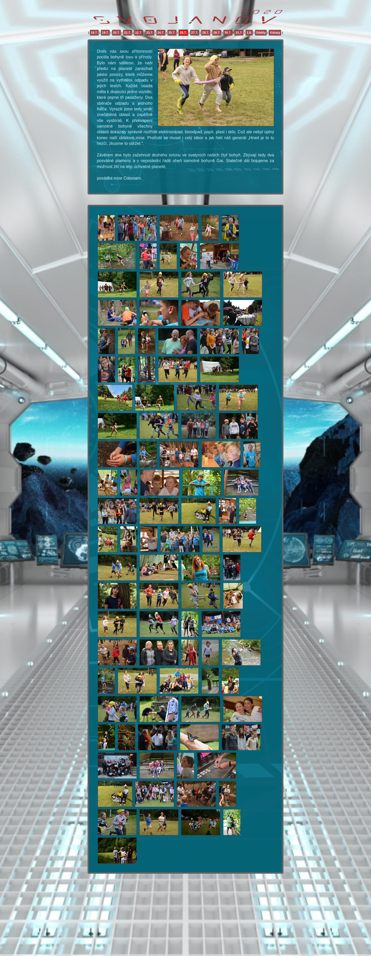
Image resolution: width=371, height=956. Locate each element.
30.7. (227, 32)
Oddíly (261, 32)
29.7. (216, 32)
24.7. (160, 32)
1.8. (249, 32)
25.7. (171, 32)
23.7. (149, 32)
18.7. (94, 32)
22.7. (138, 32)
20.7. (116, 32)
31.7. (238, 32)
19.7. (105, 32)
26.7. (183, 32)
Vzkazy (275, 32)
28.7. (205, 32)
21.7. (127, 32)
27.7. (194, 32)
